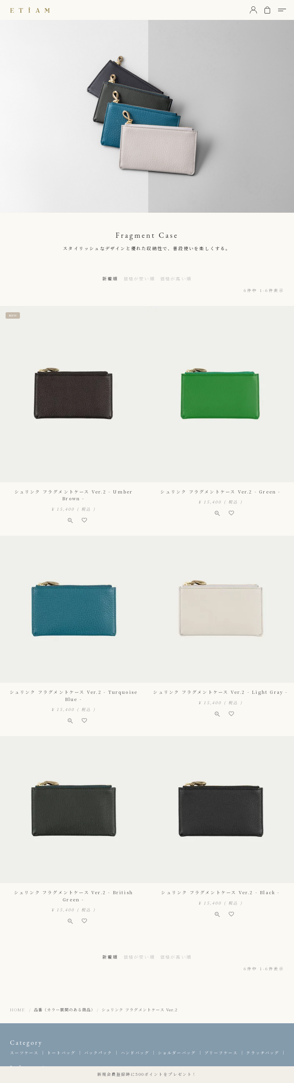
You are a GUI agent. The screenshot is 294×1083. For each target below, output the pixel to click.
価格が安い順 (139, 278)
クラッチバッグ (262, 1053)
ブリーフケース (221, 1053)
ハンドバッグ (135, 1053)
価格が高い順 (176, 278)
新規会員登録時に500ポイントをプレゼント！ (147, 1074)
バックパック (98, 1053)
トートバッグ (61, 1053)
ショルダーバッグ (177, 1053)
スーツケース (24, 1053)
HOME (17, 1009)
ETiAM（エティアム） (30, 10)
